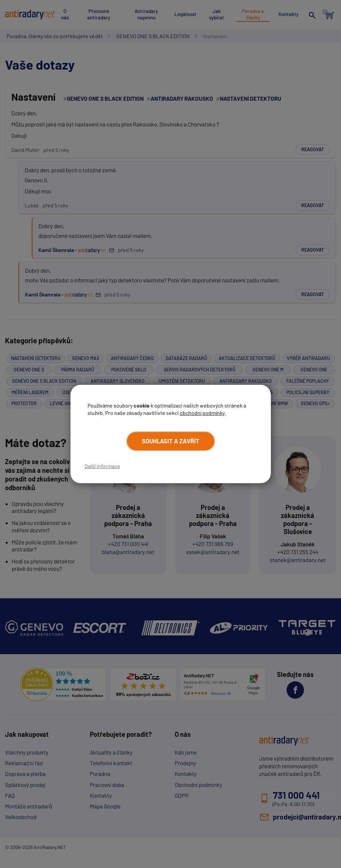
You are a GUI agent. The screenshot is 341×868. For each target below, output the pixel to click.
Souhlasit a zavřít (170, 441)
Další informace (102, 466)
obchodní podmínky (202, 413)
